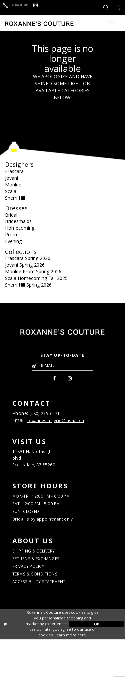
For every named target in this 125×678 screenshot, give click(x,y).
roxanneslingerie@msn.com (61, 424)
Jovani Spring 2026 (25, 265)
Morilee (13, 184)
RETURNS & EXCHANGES (43, 589)
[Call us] (24, 7)
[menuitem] (53, 379)
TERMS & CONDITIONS (41, 609)
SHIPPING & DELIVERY (41, 580)
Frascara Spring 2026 (27, 258)
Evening (13, 241)
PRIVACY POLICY (33, 599)
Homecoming (19, 228)
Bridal (11, 215)
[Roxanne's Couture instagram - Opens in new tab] (52, 7)
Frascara (14, 171)
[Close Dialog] (28, 662)
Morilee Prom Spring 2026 (33, 271)
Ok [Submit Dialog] (96, 662)
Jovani (11, 178)
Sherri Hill (15, 198)
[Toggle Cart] (116, 7)
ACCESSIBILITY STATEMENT (47, 619)
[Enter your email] (62, 365)
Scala (10, 191)
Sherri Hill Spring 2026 (28, 285)
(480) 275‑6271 (49, 416)
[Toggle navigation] (112, 23)
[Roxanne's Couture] (39, 23)
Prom (11, 234)
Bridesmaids (18, 221)
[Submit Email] (35, 364)
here (81, 673)
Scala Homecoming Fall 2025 (36, 278)
